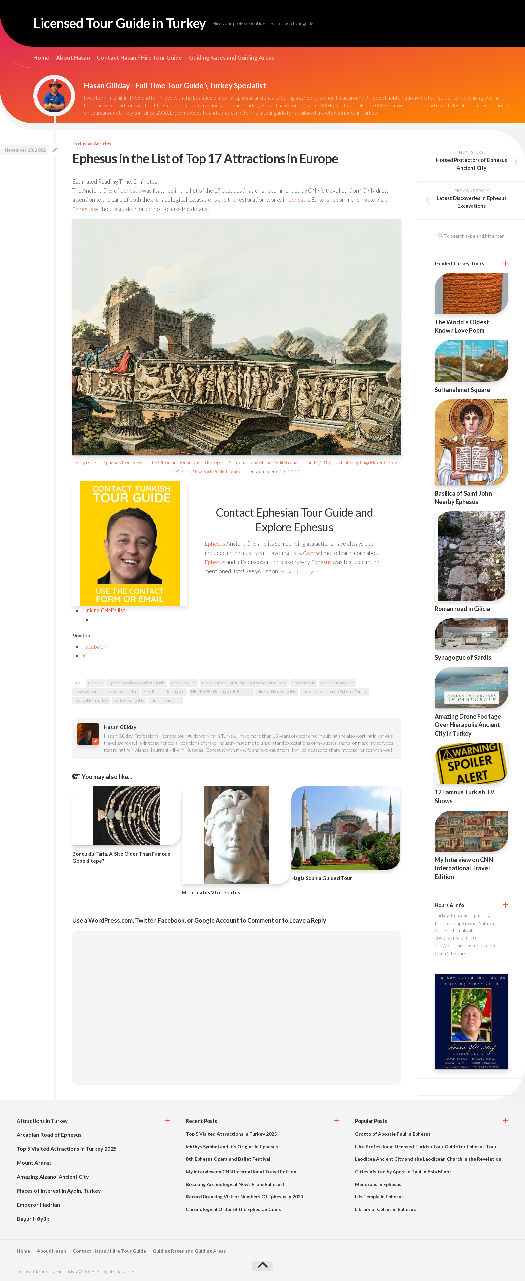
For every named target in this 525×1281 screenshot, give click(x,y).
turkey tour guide (129, 699)
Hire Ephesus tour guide (164, 690)
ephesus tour (304, 682)
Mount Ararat (34, 1162)
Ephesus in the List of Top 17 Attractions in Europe (244, 682)
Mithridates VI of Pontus (211, 892)
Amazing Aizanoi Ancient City (53, 1176)
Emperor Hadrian (38, 1204)
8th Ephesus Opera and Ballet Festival (228, 1158)
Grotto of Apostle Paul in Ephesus (393, 1133)
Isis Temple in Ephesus (379, 1196)
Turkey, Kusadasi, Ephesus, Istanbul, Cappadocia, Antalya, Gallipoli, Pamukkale (465, 923)
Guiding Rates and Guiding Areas (231, 57)
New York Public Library (216, 471)
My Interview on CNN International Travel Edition (464, 868)
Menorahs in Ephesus (378, 1183)
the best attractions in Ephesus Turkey (334, 690)
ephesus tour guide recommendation (106, 690)
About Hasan (73, 57)
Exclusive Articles (91, 143)
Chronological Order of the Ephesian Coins (233, 1208)
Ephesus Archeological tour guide (137, 682)
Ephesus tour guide (337, 682)
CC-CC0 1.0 (288, 471)
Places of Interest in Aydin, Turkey (59, 1190)
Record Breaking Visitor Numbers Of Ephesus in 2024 (244, 1196)
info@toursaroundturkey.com (465, 945)
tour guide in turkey (91, 699)
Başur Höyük (33, 1218)
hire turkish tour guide (277, 690)
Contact (313, 552)
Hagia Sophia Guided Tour (321, 877)
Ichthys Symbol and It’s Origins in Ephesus (232, 1145)
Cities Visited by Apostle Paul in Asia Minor (403, 1171)
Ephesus (130, 190)
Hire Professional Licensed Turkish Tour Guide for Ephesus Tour (426, 1145)
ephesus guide (183, 682)
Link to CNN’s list (104, 609)
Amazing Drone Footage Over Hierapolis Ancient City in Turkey (468, 725)
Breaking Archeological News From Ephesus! (235, 1183)
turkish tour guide (165, 699)
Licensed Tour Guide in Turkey (125, 23)
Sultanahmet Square (462, 389)
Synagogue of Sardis (463, 657)
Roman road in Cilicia (462, 608)
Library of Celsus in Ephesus (385, 1208)
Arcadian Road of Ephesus (49, 1134)
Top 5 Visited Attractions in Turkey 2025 (67, 1148)
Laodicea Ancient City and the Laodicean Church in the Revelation (428, 1158)
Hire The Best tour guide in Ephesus (221, 690)
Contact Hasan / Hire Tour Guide (139, 57)
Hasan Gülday (297, 570)
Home (41, 57)
